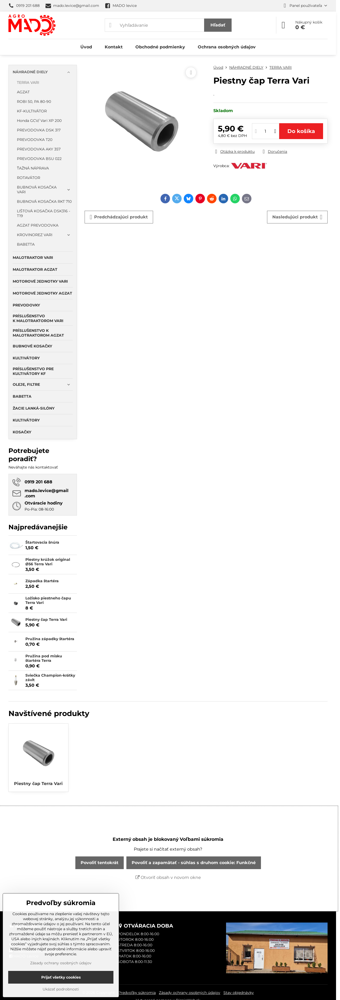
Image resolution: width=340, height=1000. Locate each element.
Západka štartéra (42, 581)
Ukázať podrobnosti (61, 989)
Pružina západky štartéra (49, 638)
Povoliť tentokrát (99, 862)
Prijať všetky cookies (61, 977)
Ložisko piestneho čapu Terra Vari (48, 600)
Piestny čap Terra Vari (46, 619)
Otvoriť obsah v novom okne (168, 877)
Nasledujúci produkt (297, 217)
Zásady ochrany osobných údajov (189, 992)
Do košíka (301, 131)
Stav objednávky (238, 992)
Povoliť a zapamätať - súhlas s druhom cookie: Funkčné (194, 862)
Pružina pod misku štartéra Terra (43, 658)
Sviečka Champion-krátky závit (50, 677)
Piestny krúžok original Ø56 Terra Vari (47, 562)
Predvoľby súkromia (137, 992)
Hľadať (217, 24)
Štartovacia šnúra (42, 542)
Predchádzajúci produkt (119, 217)
